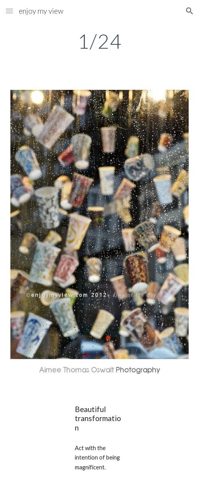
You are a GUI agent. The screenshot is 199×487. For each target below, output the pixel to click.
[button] (9, 11)
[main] (99, 41)
